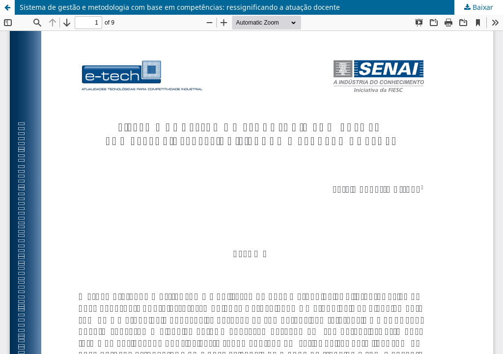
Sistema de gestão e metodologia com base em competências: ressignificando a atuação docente (180, 7)
